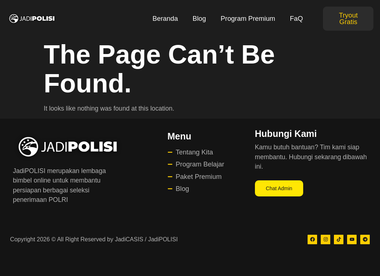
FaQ (296, 18)
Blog (199, 18)
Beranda (165, 18)
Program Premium (248, 18)
